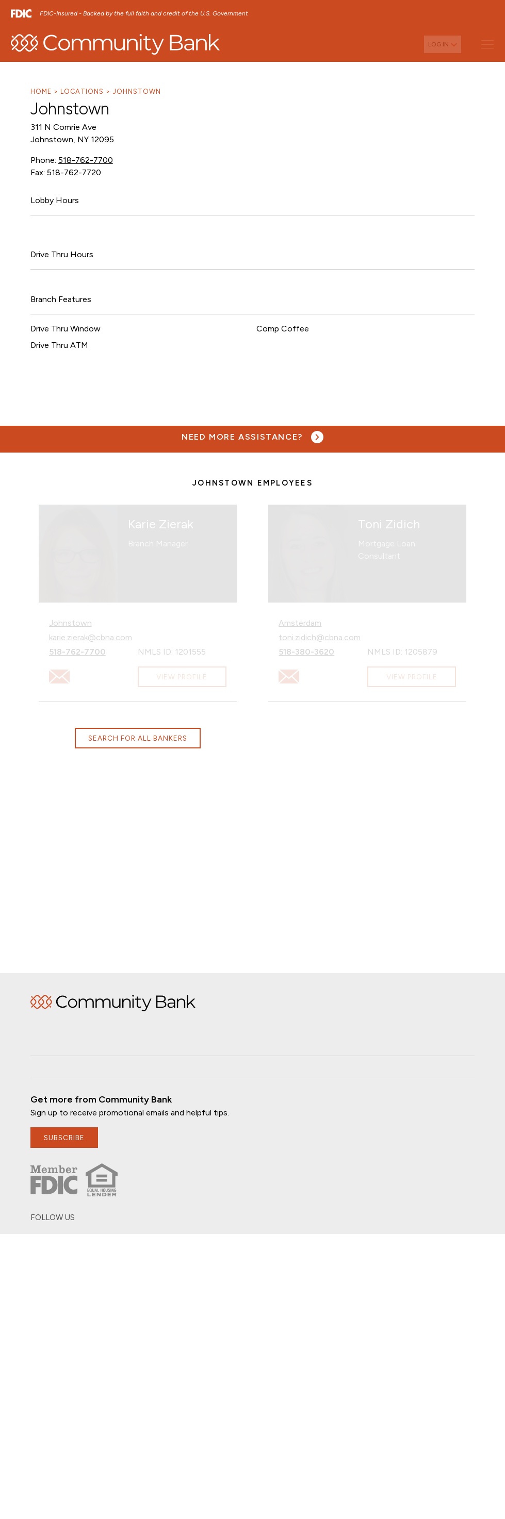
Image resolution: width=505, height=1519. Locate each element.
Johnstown (136, 91)
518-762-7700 (85, 160)
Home (41, 91)
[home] (115, 44)
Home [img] (113, 1003)
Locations (82, 91)
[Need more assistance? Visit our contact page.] (252, 437)
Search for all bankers (137, 738)
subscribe (64, 1137)
